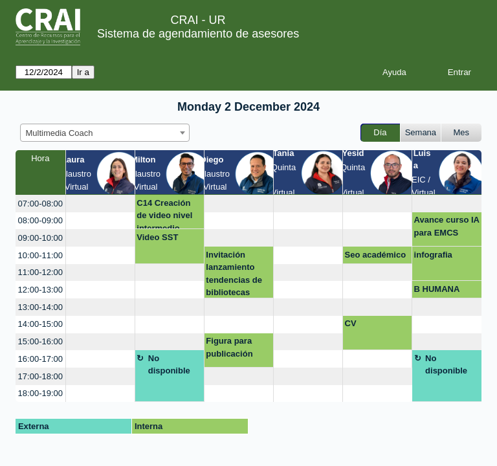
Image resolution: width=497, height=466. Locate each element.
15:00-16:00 (40, 341)
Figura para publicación (229, 347)
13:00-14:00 (40, 307)
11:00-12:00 (40, 272)
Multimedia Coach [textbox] (59, 133)
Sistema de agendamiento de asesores (198, 33)
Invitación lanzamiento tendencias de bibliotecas (234, 274)
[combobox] (105, 133)
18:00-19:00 (40, 393)
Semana (420, 132)
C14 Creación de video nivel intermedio (164, 214)
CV (351, 323)
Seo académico (375, 255)
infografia (433, 255)
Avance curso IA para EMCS (447, 226)
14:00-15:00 (40, 324)
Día (379, 132)
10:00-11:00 (40, 255)
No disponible (169, 364)
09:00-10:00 (40, 238)
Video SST (157, 237)
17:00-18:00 (40, 376)
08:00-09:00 (40, 220)
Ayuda (394, 72)
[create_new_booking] (100, 203)
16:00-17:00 (40, 359)
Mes (462, 132)
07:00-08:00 (40, 203)
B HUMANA (437, 289)
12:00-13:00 (40, 289)
